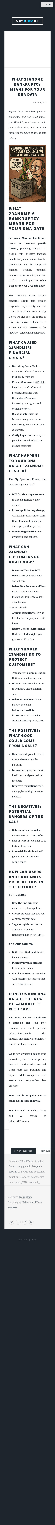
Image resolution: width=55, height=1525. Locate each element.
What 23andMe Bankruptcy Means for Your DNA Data (27, 87)
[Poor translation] (18, 1453)
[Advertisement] (27, 51)
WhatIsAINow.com (19, 1121)
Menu (48, 4)
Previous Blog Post (23, 1151)
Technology (25, 1197)
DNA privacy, (16, 1166)
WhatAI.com (27, 21)
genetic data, (30, 1166)
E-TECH (24, 1239)
